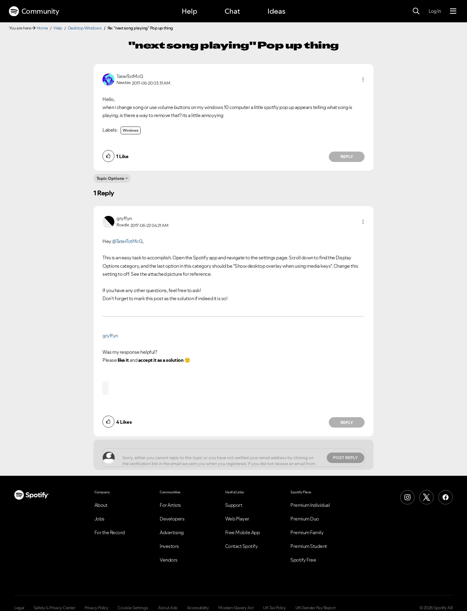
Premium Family (306, 532)
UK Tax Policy (274, 607)
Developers (172, 518)
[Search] (416, 11)
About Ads (168, 607)
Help (189, 11)
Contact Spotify (241, 546)
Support (233, 505)
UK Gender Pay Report (315, 607)
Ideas (276, 11)
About (101, 505)
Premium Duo (304, 518)
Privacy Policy (96, 607)
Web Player (237, 518)
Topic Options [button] (110, 178)
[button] (363, 79)
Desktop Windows (85, 28)
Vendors (169, 560)
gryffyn (110, 335)
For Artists (170, 505)
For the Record (109, 532)
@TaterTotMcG (127, 241)
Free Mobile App (242, 532)
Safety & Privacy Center (54, 607)
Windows (130, 130)
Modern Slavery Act (235, 607)
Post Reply (345, 458)
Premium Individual (310, 505)
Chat (232, 11)
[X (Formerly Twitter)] (426, 497)
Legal (19, 607)
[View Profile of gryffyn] (124, 218)
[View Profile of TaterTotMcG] (129, 76)
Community (34, 11)
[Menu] (453, 11)
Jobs (99, 518)
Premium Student (308, 546)
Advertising (172, 532)
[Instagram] (407, 497)
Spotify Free (303, 560)
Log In (435, 11)
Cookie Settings (133, 607)
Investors (169, 546)
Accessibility (198, 607)
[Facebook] (445, 497)
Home (42, 28)
